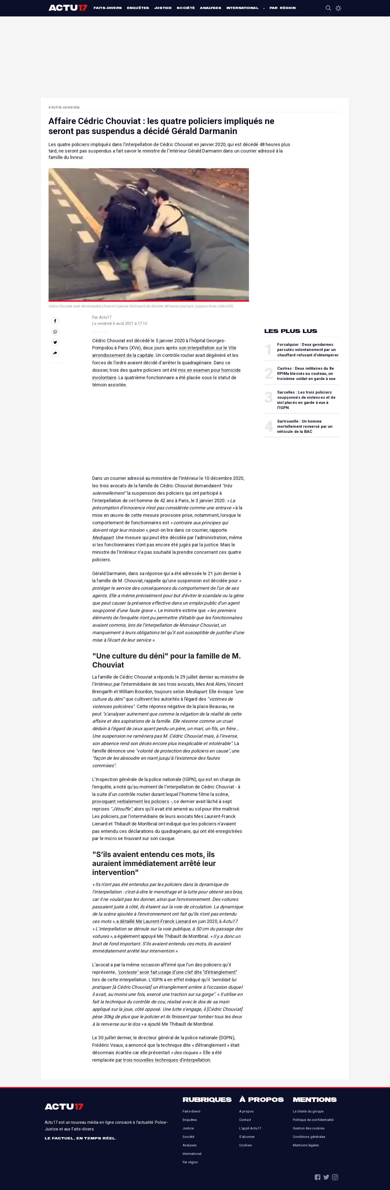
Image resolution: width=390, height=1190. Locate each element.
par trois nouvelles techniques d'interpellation (163, 1060)
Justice (163, 8)
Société (186, 8)
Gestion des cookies (308, 1128)
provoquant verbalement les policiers (130, 801)
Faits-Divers (64, 107)
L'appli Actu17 (250, 1128)
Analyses (210, 8)
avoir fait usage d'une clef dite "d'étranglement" (177, 972)
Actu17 (68, 8)
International (242, 8)
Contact (245, 1120)
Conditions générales (309, 1137)
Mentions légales (306, 1145)
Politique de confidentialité (313, 1120)
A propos (246, 1111)
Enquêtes (138, 8)
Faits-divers (108, 8)
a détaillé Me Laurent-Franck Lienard (153, 921)
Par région (283, 8)
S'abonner (247, 1137)
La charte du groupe (308, 1111)
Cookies (245, 1145)
